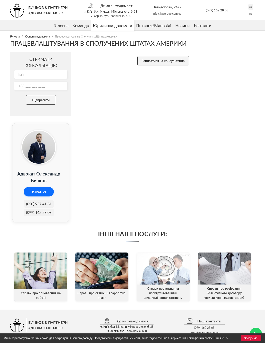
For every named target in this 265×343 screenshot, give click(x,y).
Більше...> (221, 338)
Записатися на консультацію (163, 61)
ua (250, 7)
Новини (182, 25)
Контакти (202, 25)
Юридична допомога (112, 25)
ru (250, 13)
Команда (81, 25)
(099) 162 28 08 (217, 10)
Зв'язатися (38, 192)
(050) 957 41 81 (39, 204)
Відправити (41, 100)
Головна (61, 25)
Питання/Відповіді (153, 25)
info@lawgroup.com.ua (167, 13)
